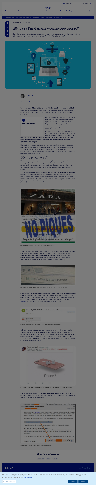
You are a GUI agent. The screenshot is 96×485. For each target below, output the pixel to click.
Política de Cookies (27, 477)
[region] (48, 478)
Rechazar (83, 481)
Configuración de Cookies (9, 481)
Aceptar (73, 481)
